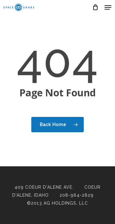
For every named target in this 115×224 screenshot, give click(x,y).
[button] (108, 7)
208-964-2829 (76, 195)
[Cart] (96, 7)
